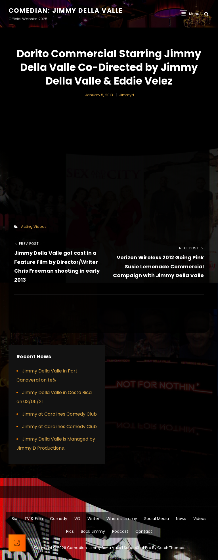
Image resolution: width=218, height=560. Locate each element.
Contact (143, 531)
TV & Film (33, 518)
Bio (14, 518)
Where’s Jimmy (121, 518)
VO (77, 518)
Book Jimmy (93, 531)
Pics (70, 531)
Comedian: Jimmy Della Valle (66, 10)
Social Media (156, 518)
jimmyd (126, 95)
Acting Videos (34, 226)
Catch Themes (170, 547)
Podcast (120, 531)
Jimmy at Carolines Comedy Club (59, 414)
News (181, 518)
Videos (199, 518)
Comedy (58, 518)
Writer (93, 518)
